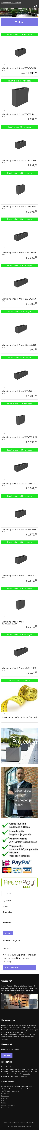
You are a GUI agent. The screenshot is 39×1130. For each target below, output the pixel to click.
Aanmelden (7, 1055)
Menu (19, 22)
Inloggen (8, 933)
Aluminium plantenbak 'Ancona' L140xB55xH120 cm (13, 623)
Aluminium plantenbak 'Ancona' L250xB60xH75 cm (19, 669)
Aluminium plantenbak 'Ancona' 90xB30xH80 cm (18, 115)
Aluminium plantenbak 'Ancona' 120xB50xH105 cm (19, 438)
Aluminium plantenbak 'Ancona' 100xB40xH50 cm (19, 69)
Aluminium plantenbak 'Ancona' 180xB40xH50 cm (19, 300)
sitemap (30, 1122)
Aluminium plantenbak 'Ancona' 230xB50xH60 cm (18, 484)
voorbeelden (26, 1074)
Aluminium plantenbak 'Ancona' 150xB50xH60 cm (19, 346)
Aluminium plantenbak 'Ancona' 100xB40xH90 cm (19, 208)
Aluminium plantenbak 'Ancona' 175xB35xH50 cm (19, 254)
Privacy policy (5, 1107)
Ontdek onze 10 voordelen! (11, 2)
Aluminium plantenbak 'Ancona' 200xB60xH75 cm (19, 577)
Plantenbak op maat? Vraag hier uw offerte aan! (19, 717)
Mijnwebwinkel (28, 1126)
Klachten (3, 1103)
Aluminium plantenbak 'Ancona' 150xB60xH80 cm (19, 531)
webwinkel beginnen (12, 1126)
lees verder (26, 993)
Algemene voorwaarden (8, 1105)
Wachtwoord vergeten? (11, 940)
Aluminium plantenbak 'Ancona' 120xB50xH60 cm (19, 162)
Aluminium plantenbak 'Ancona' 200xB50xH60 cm (18, 392)
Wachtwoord (7, 922)
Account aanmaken (12, 967)
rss (33, 1122)
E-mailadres (7, 912)
